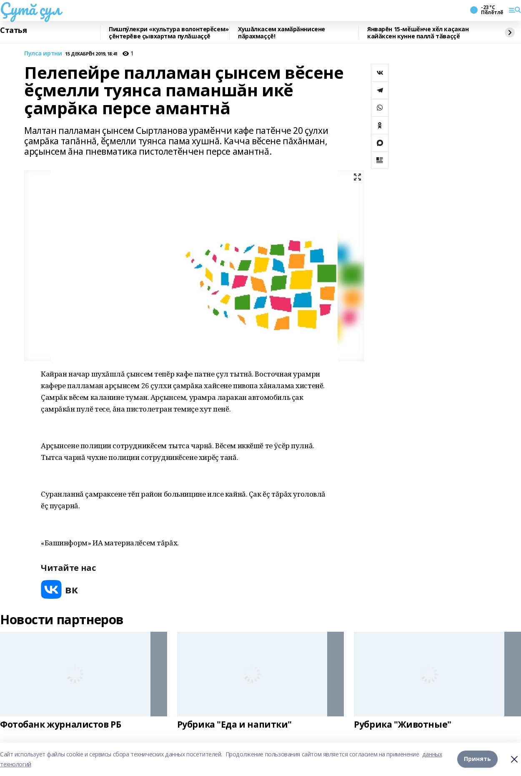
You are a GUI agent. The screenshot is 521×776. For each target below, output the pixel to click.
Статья (13, 30)
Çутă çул (30, 8)
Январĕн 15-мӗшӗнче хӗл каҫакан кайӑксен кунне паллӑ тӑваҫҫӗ (417, 33)
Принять (477, 759)
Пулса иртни (43, 53)
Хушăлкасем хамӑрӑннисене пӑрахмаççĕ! (281, 33)
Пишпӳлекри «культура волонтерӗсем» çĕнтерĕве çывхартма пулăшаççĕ (169, 33)
